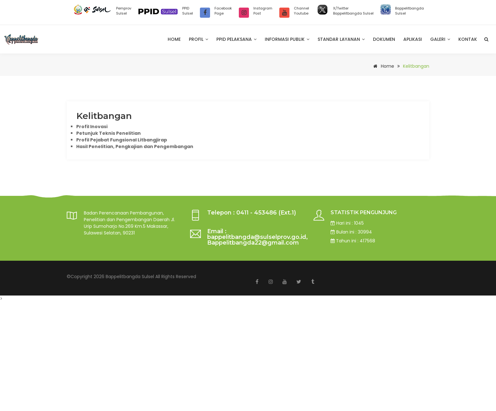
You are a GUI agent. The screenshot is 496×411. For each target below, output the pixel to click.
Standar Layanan (341, 39)
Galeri (440, 39)
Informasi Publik (287, 39)
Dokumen (384, 39)
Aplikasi (412, 39)
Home (174, 39)
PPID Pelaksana (236, 39)
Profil (198, 39)
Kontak (467, 39)
